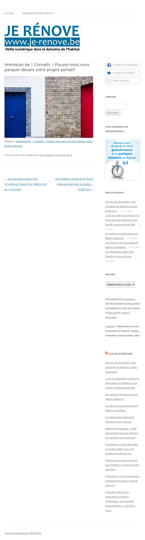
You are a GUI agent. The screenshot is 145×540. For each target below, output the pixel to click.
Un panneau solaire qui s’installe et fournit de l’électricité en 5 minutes (25, 184)
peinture (125, 312)
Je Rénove (110, 326)
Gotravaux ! (129, 299)
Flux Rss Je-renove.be (120, 353)
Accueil (9, 13)
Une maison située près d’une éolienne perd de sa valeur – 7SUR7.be (74, 184)
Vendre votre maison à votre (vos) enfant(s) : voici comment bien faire (122, 465)
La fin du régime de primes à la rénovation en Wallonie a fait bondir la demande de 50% (122, 220)
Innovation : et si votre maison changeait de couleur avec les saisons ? (122, 481)
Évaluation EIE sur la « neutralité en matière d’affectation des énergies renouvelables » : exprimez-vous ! (120, 501)
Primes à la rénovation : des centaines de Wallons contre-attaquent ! (121, 206)
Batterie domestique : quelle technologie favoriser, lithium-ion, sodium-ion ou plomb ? (122, 433)
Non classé (46, 155)
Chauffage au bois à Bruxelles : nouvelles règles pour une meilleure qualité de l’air (122, 449)
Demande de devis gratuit (38, 13)
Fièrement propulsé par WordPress (23, 533)
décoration (110, 317)
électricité (112, 312)
